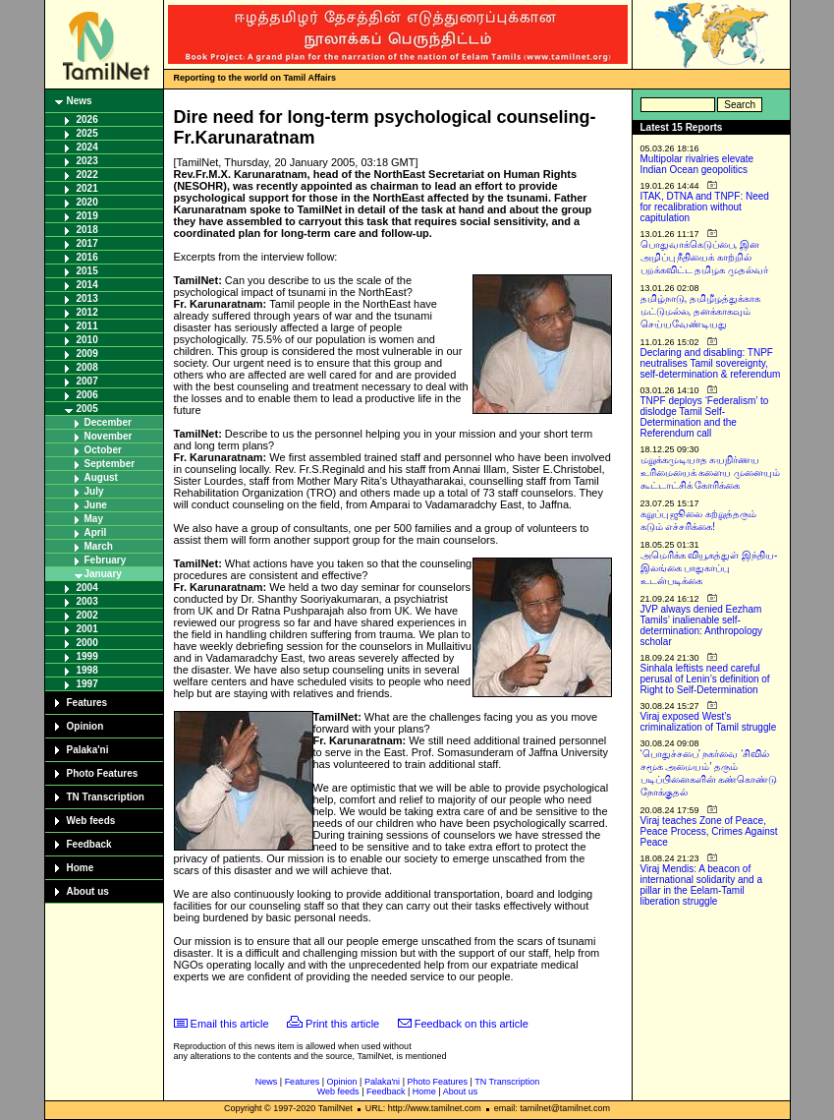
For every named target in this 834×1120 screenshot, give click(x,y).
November (108, 436)
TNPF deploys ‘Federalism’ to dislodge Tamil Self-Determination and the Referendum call (704, 417)
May (93, 518)
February (105, 560)
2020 (87, 202)
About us (88, 891)
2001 (87, 628)
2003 (87, 601)
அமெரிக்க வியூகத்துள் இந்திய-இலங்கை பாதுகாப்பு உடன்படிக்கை (709, 568)
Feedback (89, 844)
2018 (87, 229)
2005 (87, 408)
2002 (87, 615)
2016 (87, 257)
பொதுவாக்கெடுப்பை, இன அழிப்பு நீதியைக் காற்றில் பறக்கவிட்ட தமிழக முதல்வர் (704, 257)
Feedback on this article (471, 1024)
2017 (87, 243)
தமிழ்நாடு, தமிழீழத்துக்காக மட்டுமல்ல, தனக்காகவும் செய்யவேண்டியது (700, 311)
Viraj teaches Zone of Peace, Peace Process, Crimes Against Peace (709, 831)
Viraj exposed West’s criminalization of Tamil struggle (708, 722)
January (103, 573)
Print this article (342, 1024)
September (110, 463)
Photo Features (103, 773)
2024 (87, 147)
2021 (87, 188)
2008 (87, 367)
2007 (87, 381)
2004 (87, 587)
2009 (87, 353)
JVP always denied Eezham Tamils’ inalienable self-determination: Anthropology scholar (701, 625)
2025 (87, 133)
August (101, 477)
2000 (87, 642)
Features (87, 702)
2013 (87, 298)
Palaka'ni (88, 749)
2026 (87, 119)
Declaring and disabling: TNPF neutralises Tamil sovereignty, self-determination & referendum (710, 363)
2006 (87, 394)
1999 (87, 656)
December (108, 422)
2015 (87, 270)
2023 (87, 160)
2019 (87, 215)
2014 (87, 284)
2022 (87, 174)
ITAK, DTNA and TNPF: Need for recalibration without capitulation (704, 207)
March (98, 546)
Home (80, 867)
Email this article (230, 1024)
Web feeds (91, 820)
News (79, 100)
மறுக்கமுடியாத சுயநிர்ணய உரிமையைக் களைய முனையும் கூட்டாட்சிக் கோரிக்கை (710, 472)
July (94, 491)
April (95, 532)
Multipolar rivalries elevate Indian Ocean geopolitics (697, 164)
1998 (87, 670)
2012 (87, 312)
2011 (87, 326)
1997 (87, 683)
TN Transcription (105, 797)
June (95, 505)
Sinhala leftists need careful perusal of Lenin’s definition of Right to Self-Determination (705, 679)
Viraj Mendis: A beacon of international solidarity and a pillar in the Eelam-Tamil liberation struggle (701, 885)
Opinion (85, 726)
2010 (87, 339)
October (103, 449)
